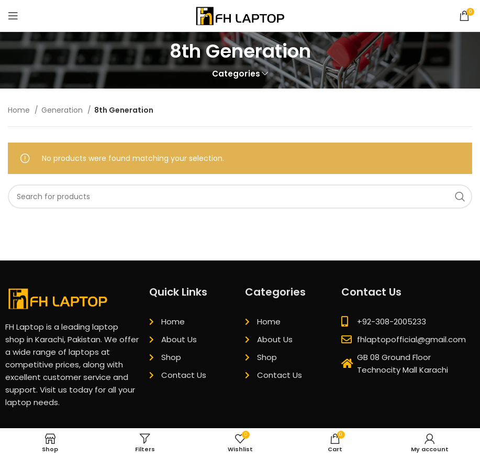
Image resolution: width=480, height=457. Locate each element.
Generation (63, 110)
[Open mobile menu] (13, 15)
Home (20, 110)
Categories (236, 74)
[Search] (240, 196)
